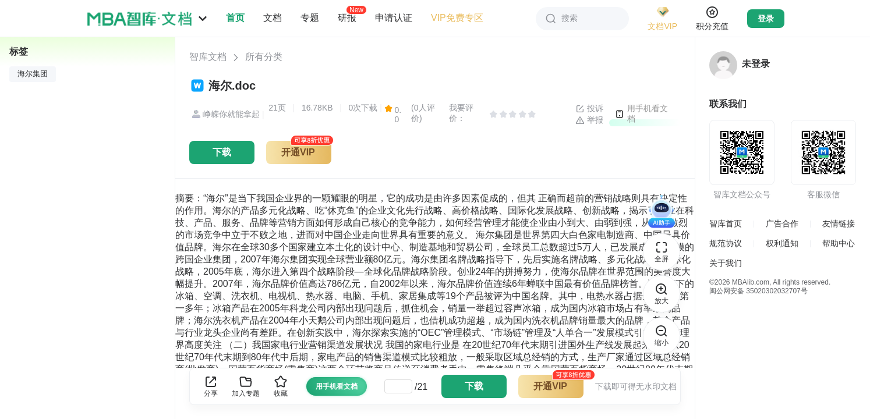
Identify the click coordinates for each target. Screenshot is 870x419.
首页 (235, 18)
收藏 (281, 386)
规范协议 (725, 243)
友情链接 (838, 223)
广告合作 (782, 223)
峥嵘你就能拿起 (224, 114)
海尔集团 (32, 74)
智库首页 (725, 223)
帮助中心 (838, 243)
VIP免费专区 (457, 18)
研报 (347, 17)
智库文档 (208, 57)
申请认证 (393, 18)
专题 (309, 18)
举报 (589, 120)
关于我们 (725, 263)
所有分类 (263, 57)
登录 (766, 18)
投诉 (589, 109)
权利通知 (782, 243)
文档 (272, 18)
